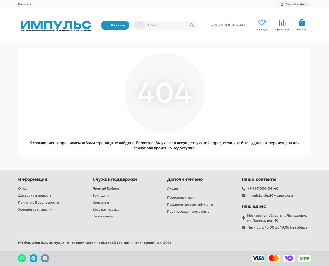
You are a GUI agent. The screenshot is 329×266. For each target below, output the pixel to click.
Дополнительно (185, 179)
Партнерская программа (188, 211)
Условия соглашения (35, 209)
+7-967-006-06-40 (227, 25)
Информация (32, 179)
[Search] (171, 25)
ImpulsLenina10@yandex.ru (270, 195)
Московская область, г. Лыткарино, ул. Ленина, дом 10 (277, 218)
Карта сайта (103, 216)
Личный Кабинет (107, 188)
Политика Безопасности (38, 202)
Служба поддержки (115, 179)
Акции (172, 188)
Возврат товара (106, 209)
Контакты (24, 4)
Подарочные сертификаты (190, 204)
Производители (180, 197)
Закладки (101, 195)
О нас (22, 188)
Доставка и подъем (34, 195)
